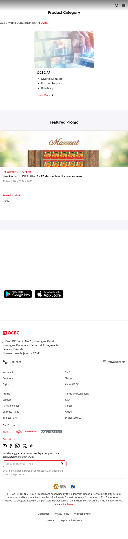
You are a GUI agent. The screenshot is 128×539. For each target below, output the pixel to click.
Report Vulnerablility (71, 520)
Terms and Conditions (77, 393)
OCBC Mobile (8, 23)
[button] (61, 464)
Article (68, 411)
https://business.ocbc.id (51, 286)
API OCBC (42, 23)
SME (67, 372)
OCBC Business (26, 23)
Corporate (8, 378)
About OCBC (72, 384)
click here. (67, 504)
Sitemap (50, 520)
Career (68, 405)
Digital (6, 384)
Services (7, 399)
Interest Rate (10, 417)
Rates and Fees (11, 405)
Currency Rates (11, 411)
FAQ (67, 399)
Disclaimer (43, 513)
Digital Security (73, 417)
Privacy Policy (61, 513)
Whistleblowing (82, 513)
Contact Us (9, 439)
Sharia (68, 378)
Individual (8, 372)
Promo (6, 393)
